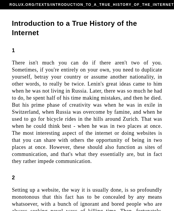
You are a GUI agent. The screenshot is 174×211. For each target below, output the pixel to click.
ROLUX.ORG (22, 5)
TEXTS (43, 5)
